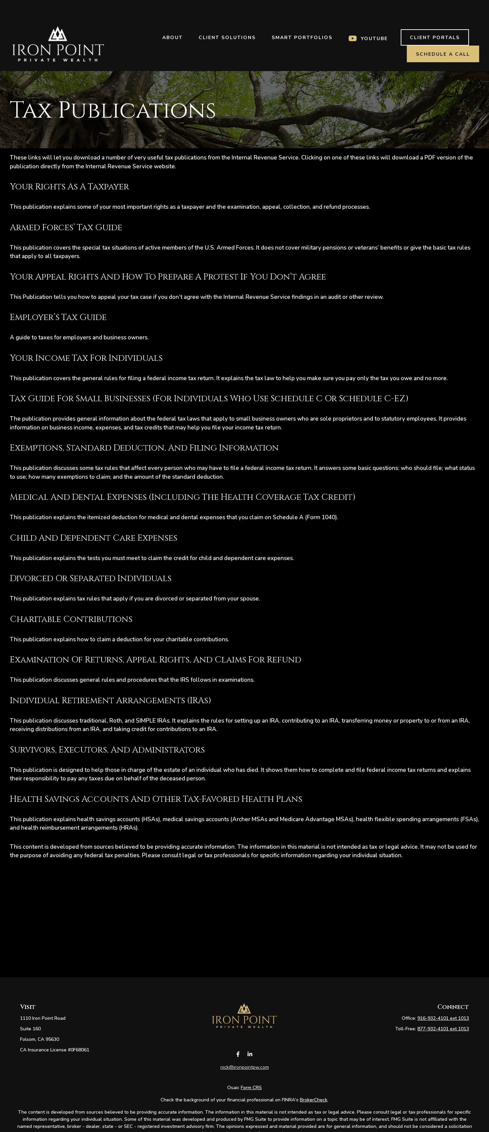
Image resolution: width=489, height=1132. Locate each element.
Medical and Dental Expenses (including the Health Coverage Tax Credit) (183, 497)
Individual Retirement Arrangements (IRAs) (110, 700)
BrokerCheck (313, 1107)
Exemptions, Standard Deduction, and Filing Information (144, 448)
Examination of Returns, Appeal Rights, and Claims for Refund (155, 659)
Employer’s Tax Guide (58, 317)
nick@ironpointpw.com (244, 1075)
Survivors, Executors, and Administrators (107, 750)
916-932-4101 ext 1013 (443, 1018)
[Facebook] (237, 1062)
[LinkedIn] (249, 1062)
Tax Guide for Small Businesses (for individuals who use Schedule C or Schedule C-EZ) (209, 398)
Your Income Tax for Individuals (86, 358)
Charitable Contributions (71, 619)
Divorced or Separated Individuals (90, 578)
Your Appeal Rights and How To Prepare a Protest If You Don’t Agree (168, 277)
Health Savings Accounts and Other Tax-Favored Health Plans (156, 799)
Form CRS (251, 1095)
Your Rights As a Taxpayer (69, 186)
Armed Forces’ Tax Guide (66, 227)
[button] (172, 17)
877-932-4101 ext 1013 (443, 1029)
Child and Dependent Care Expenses (93, 538)
